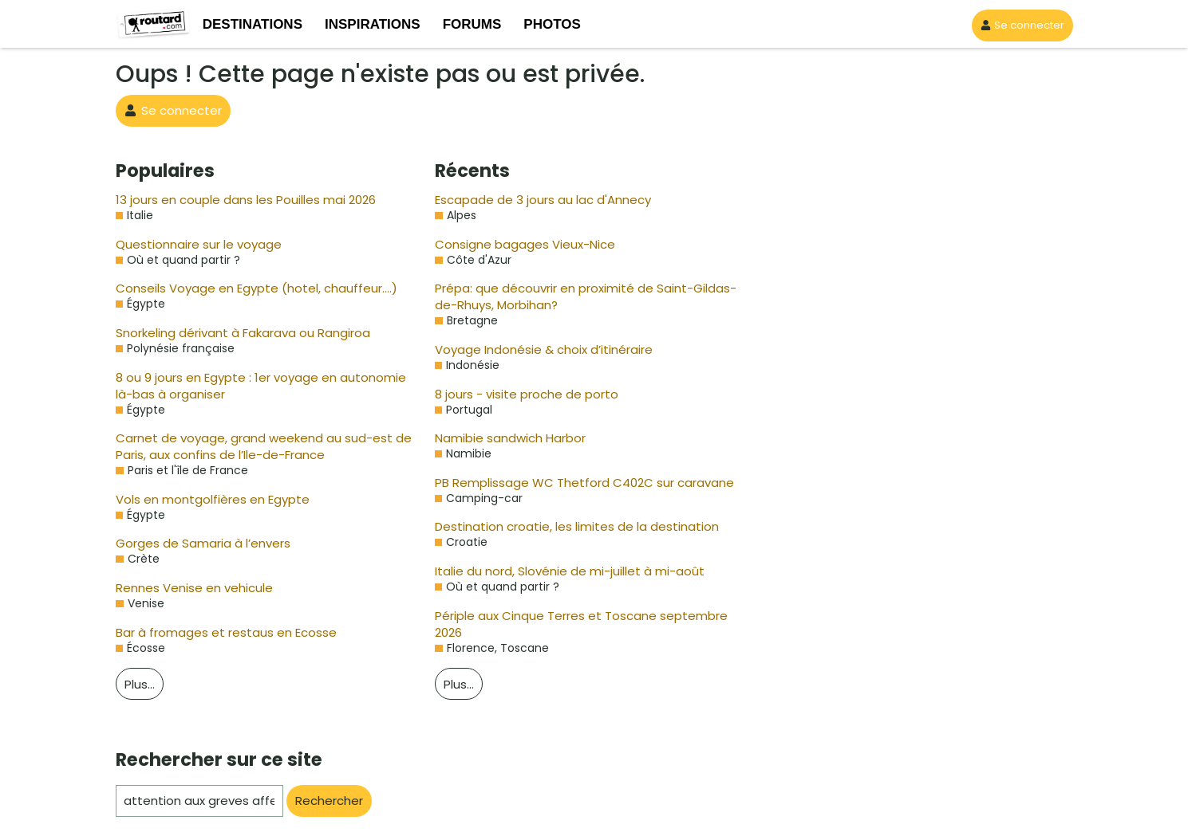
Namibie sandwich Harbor (503, 438)
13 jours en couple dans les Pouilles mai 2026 (237, 199)
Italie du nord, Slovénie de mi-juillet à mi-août (554, 571)
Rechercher (326, 800)
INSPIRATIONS (372, 24)
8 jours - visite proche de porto (515, 394)
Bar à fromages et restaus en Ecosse (214, 632)
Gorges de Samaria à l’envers (195, 543)
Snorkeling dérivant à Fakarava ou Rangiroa (233, 333)
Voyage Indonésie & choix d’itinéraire (533, 349)
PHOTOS (551, 24)
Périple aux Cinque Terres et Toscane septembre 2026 (579, 615)
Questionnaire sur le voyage (190, 244)
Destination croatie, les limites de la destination (559, 526)
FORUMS (472, 24)
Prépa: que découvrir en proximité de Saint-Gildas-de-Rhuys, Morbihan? (578, 296)
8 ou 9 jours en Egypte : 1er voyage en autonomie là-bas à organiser (266, 386)
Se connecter (1027, 25)
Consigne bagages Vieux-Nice (515, 244)
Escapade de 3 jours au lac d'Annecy (533, 199)
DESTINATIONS (252, 24)
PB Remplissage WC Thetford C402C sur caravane (571, 482)
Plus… (142, 684)
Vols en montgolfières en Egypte (201, 499)
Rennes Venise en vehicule (188, 588)
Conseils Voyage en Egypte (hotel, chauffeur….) (243, 288)
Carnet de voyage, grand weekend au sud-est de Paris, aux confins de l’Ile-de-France (262, 446)
